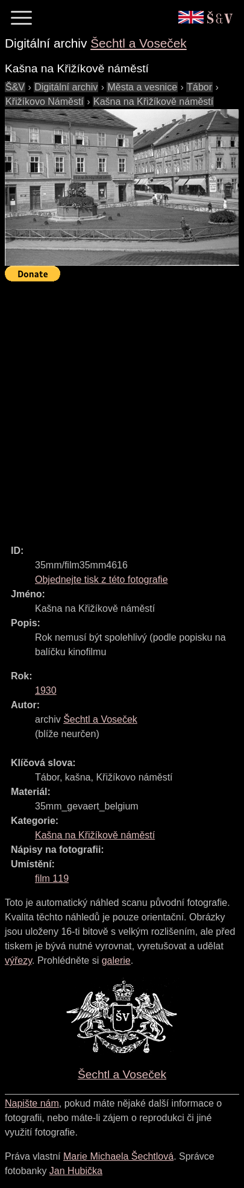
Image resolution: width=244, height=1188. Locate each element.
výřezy (18, 960)
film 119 (52, 878)
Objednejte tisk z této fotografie (101, 579)
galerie (116, 960)
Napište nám (32, 1103)
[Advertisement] (122, 408)
